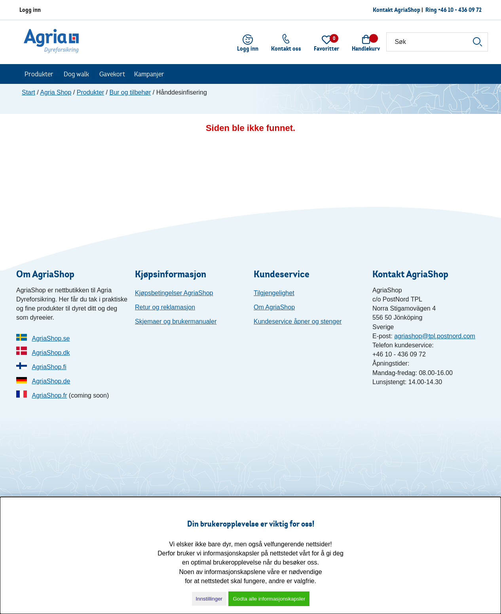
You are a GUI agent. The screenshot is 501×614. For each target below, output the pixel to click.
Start (28, 92)
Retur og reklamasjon (165, 307)
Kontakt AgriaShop (396, 9)
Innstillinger (209, 599)
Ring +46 (453, 9)
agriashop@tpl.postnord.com (434, 336)
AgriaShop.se (51, 338)
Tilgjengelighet (274, 293)
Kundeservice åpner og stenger (298, 321)
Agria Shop (55, 92)
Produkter (39, 74)
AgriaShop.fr (49, 395)
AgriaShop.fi (49, 367)
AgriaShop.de (51, 381)
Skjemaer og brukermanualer (175, 321)
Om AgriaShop (274, 307)
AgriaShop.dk (51, 352)
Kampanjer (149, 74)
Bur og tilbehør (130, 92)
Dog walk (76, 74)
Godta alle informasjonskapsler (269, 599)
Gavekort (112, 74)
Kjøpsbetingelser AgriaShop (174, 293)
